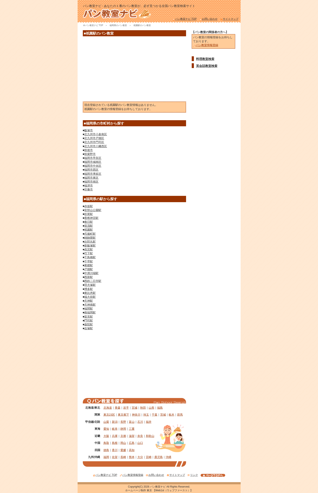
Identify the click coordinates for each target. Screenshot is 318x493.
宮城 (134, 407)
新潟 (115, 421)
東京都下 (123, 414)
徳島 (106, 450)
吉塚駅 (88, 328)
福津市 (88, 185)
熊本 (132, 457)
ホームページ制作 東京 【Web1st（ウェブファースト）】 (159, 490)
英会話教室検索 (206, 66)
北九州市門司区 (94, 142)
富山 (132, 421)
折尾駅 (88, 214)
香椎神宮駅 (91, 218)
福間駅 (88, 308)
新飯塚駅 (90, 245)
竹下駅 (88, 253)
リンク (193, 474)
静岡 (123, 428)
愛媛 (123, 450)
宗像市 (88, 189)
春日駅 (88, 221)
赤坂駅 (88, 206)
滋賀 (132, 436)
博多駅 (88, 289)
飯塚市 (88, 130)
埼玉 (146, 414)
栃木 (171, 414)
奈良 (140, 436)
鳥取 (106, 443)
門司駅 (88, 320)
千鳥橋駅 (90, 257)
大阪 (106, 436)
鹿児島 (158, 457)
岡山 (123, 443)
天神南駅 (90, 304)
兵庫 (115, 436)
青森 (117, 407)
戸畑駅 (88, 269)
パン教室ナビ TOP (184, 18)
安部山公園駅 (92, 210)
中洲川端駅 (91, 273)
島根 (115, 443)
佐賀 (115, 457)
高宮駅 (88, 249)
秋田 (143, 407)
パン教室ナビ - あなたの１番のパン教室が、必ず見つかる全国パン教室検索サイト (139, 6)
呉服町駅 (90, 233)
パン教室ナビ (158, 486)
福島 (160, 407)
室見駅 (88, 316)
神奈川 (136, 414)
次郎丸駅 (90, 241)
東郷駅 (88, 265)
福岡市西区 (91, 169)
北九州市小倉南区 (95, 134)
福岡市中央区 (92, 165)
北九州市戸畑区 (94, 138)
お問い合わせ (208, 18)
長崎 (123, 457)
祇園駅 (88, 229)
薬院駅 (88, 324)
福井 (149, 421)
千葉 (154, 414)
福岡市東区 (91, 177)
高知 (132, 450)
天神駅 (88, 300)
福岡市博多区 (92, 173)
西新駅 (88, 277)
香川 (115, 450)
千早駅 (88, 261)
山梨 (106, 421)
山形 (151, 407)
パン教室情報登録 (205, 45)
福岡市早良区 (92, 158)
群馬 (180, 414)
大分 (140, 457)
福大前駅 (90, 296)
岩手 (126, 407)
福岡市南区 (91, 181)
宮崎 (149, 457)
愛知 (106, 428)
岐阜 (115, 428)
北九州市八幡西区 (95, 146)
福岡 (106, 457)
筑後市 (88, 150)
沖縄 (168, 457)
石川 (140, 421)
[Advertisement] (134, 70)
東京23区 (109, 414)
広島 (132, 443)
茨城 (163, 414)
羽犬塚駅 (90, 284)
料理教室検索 (205, 59)
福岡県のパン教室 (118, 25)
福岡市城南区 (92, 161)
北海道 (107, 407)
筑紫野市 (90, 154)
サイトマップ (229, 18)
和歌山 (150, 436)
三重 (132, 428)
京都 (123, 436)
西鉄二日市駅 (92, 281)
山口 (140, 443)
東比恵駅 (90, 293)
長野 (123, 421)
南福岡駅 (90, 312)
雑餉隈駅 (90, 237)
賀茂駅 (88, 225)
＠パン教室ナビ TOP (93, 25)
